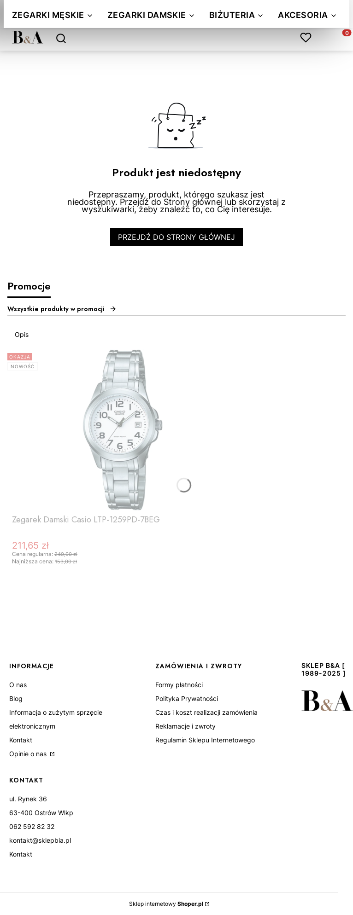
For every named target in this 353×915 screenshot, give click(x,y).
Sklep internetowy (166, 903)
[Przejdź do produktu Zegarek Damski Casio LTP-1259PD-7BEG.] (122, 429)
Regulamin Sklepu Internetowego (205, 740)
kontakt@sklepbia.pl (40, 840)
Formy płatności (179, 685)
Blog (16, 698)
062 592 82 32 (31, 826)
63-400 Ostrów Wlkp (41, 813)
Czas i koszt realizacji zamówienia (206, 712)
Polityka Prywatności (186, 698)
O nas (18, 685)
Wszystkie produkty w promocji (62, 308)
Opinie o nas (28, 754)
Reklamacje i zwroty (185, 726)
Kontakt (20, 740)
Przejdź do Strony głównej (176, 237)
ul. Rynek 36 (28, 799)
